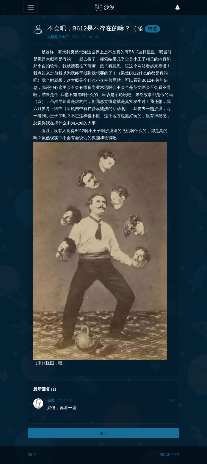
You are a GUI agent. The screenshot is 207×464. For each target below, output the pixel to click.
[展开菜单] (30, 7)
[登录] (177, 7)
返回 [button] (103, 432)
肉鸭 (50, 401)
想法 (152, 28)
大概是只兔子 (58, 37)
